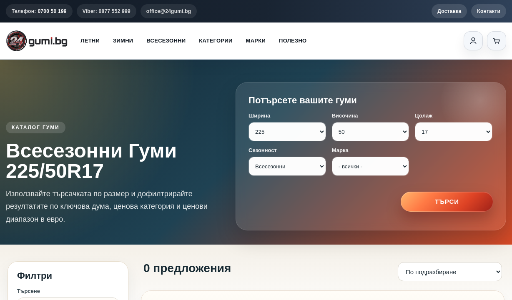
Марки (256, 41)
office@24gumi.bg (168, 11)
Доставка (449, 11)
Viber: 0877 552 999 (107, 11)
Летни (90, 41)
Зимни (123, 41)
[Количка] (496, 40)
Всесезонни (166, 41)
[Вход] (473, 40)
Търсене (28, 291)
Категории (215, 41)
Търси (447, 201)
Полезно (292, 41)
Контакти (488, 11)
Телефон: (39, 11)
